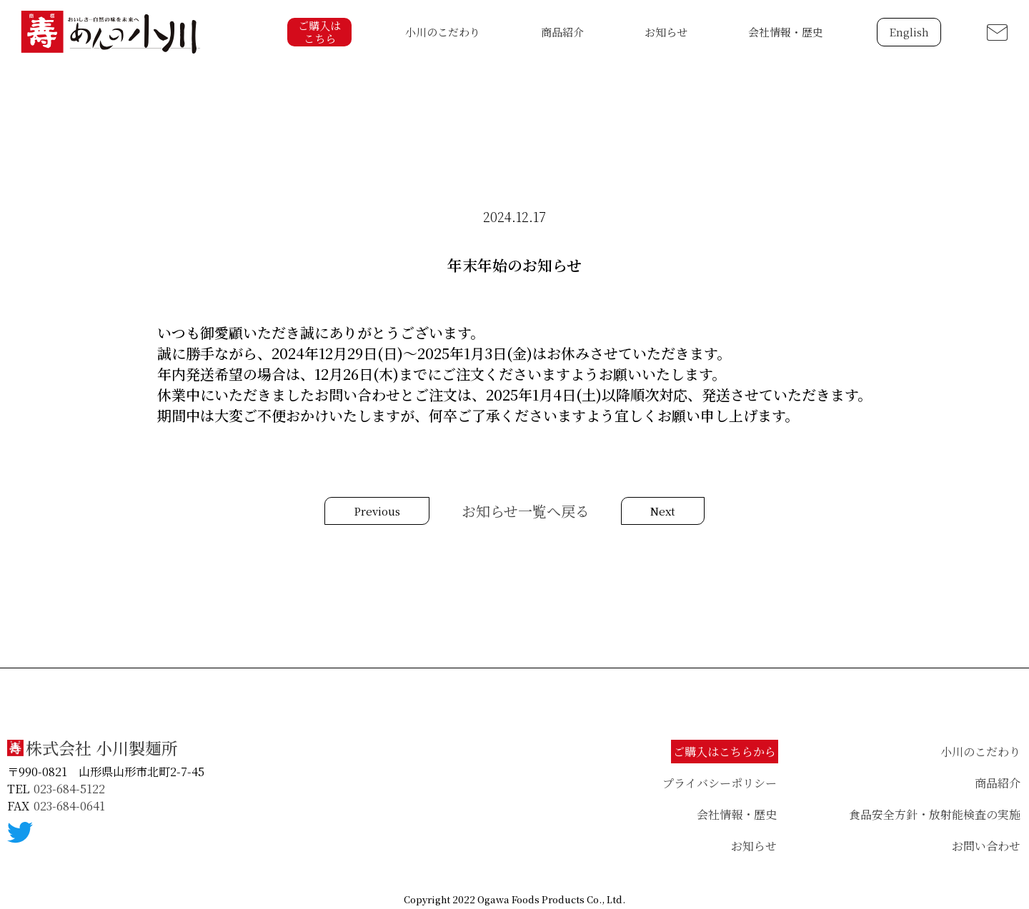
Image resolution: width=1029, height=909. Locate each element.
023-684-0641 (69, 806)
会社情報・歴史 (785, 31)
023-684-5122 (69, 788)
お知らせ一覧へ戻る (526, 511)
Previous (377, 510)
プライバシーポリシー (719, 783)
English (909, 31)
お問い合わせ (986, 846)
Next (662, 510)
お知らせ (666, 31)
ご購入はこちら (319, 32)
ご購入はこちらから (724, 751)
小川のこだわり (442, 31)
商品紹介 (562, 31)
